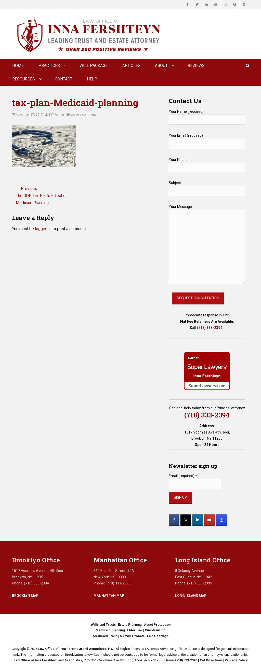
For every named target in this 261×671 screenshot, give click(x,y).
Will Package (94, 65)
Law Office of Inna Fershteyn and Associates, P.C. (76, 649)
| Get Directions (210, 660)
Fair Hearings (157, 636)
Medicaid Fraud (105, 636)
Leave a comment (83, 114)
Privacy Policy (236, 660)
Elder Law (134, 630)
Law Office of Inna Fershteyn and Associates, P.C (51, 660)
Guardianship (155, 630)
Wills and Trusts (103, 624)
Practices (49, 65)
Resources (23, 79)
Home (18, 65)
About (161, 65)
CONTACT (63, 79)
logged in (43, 228)
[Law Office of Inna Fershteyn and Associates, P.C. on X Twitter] (185, 520)
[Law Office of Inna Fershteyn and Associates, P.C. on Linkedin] (197, 520)
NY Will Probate (132, 636)
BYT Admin (56, 114)
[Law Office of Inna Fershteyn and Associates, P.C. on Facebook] (174, 520)
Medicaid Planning (110, 630)
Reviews (196, 65)
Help (92, 79)
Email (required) (183, 476)
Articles (131, 65)
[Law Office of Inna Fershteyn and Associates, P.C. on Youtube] (209, 520)
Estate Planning (130, 624)
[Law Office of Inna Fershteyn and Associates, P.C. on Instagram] (221, 520)
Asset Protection (157, 624)
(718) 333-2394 (209, 328)
